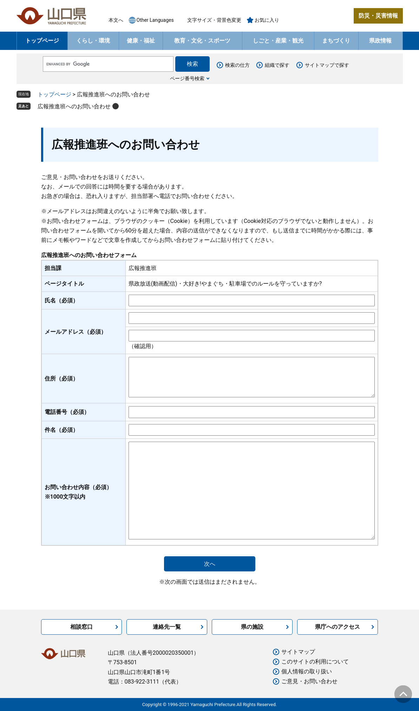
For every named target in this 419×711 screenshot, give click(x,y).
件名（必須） (61, 430)
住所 (61, 378)
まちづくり (336, 40)
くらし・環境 (93, 40)
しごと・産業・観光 (278, 40)
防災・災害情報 (378, 15)
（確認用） (143, 346)
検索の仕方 (237, 65)
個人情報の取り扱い (306, 671)
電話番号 (67, 412)
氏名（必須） (61, 300)
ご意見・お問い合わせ (309, 681)
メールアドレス (75, 331)
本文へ (116, 20)
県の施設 (252, 626)
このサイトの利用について (315, 661)
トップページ (42, 40)
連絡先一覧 (167, 626)
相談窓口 (81, 626)
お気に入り (267, 20)
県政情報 (380, 40)
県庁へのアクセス (337, 626)
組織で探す (277, 65)
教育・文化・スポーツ (202, 40)
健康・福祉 (141, 40)
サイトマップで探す (327, 65)
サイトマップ (298, 651)
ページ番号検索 (187, 78)
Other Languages (155, 20)
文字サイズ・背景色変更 (214, 20)
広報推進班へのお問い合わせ (74, 106)
